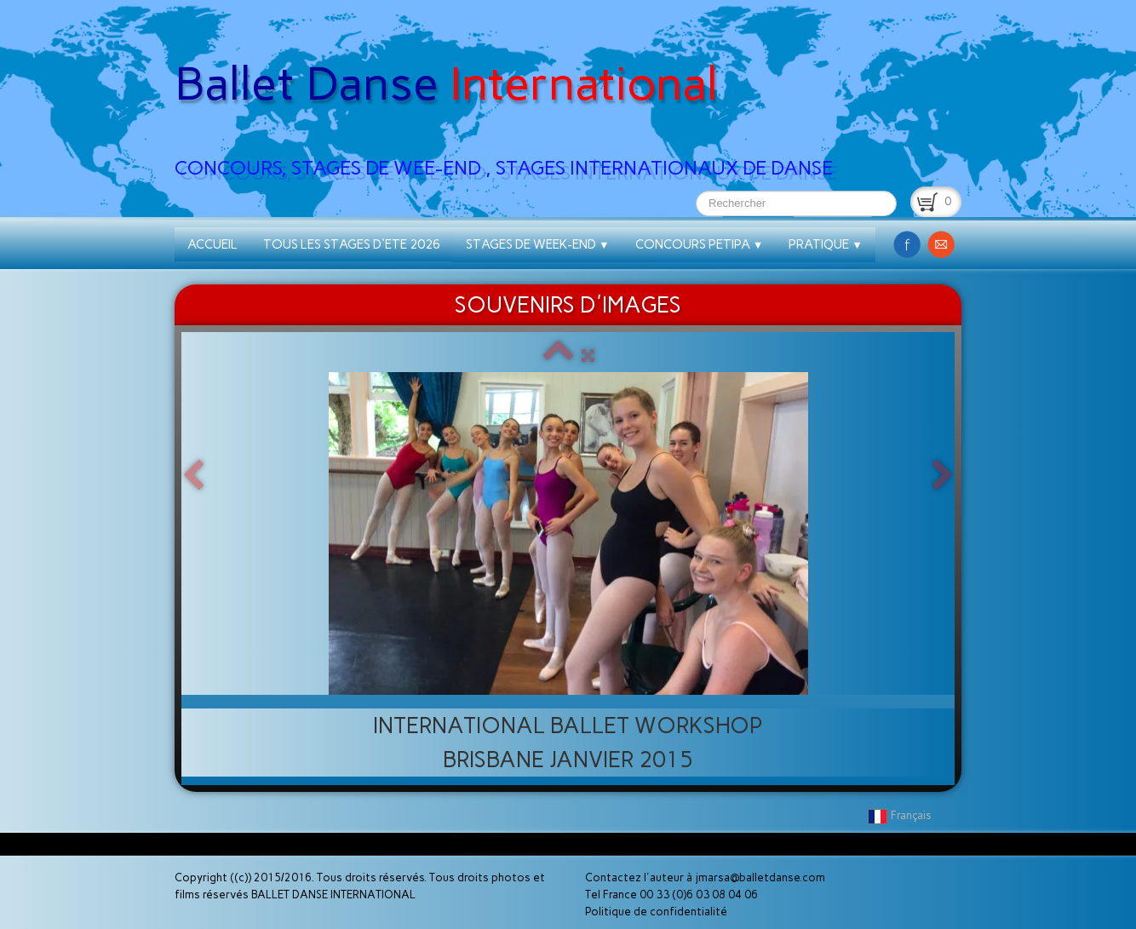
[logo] (510, 95)
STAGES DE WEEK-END (538, 244)
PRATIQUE (826, 244)
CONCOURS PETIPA (699, 244)
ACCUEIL (212, 244)
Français (901, 815)
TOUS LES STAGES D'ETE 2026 (351, 244)
